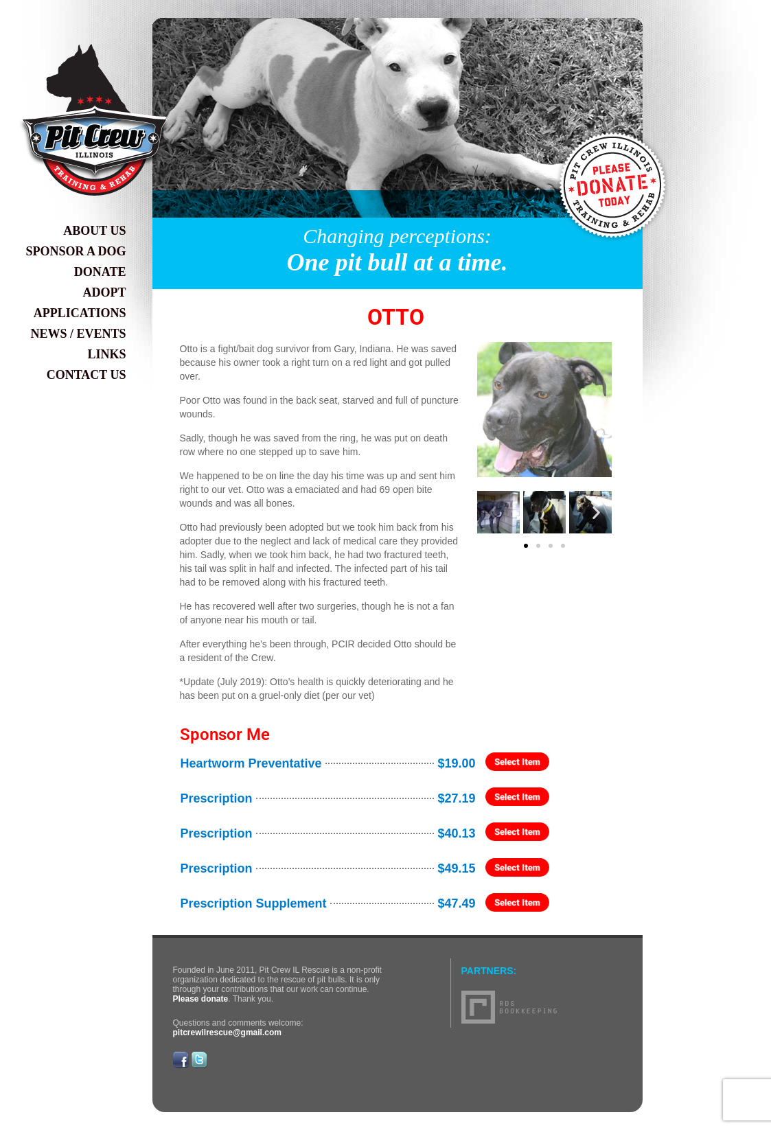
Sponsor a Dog (75, 251)
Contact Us (86, 375)
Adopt (104, 292)
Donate (100, 272)
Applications (80, 313)
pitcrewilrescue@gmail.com (227, 1032)
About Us (94, 231)
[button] (492, 511)
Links (106, 354)
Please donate (201, 999)
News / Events (78, 334)
